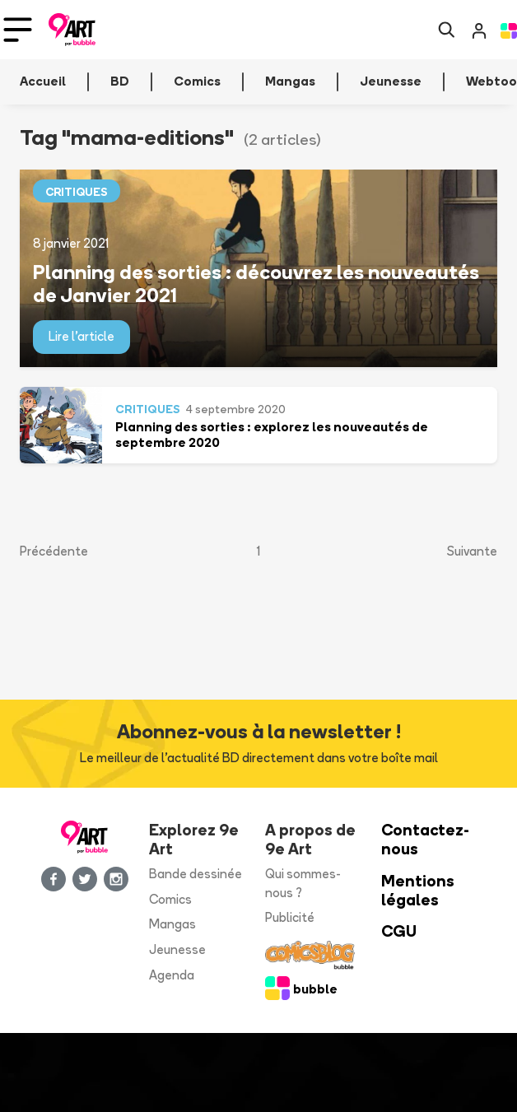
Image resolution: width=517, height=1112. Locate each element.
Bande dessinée (195, 874)
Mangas (172, 924)
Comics (170, 899)
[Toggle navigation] (17, 29)
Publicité (289, 917)
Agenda (171, 975)
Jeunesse (177, 949)
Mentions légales (417, 891)
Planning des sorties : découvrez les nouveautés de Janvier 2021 (256, 283)
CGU (399, 931)
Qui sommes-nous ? (303, 883)
